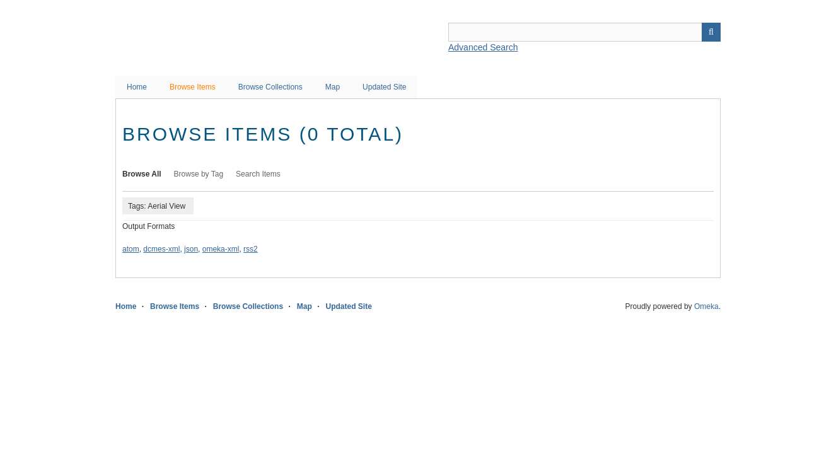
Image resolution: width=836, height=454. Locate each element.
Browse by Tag (199, 174)
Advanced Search (483, 47)
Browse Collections (270, 87)
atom (130, 249)
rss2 (250, 249)
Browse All (141, 174)
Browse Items (193, 87)
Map (332, 87)
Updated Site (384, 87)
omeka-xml (221, 249)
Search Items (258, 174)
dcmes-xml (161, 249)
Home (137, 87)
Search (711, 32)
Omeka (706, 306)
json (191, 249)
